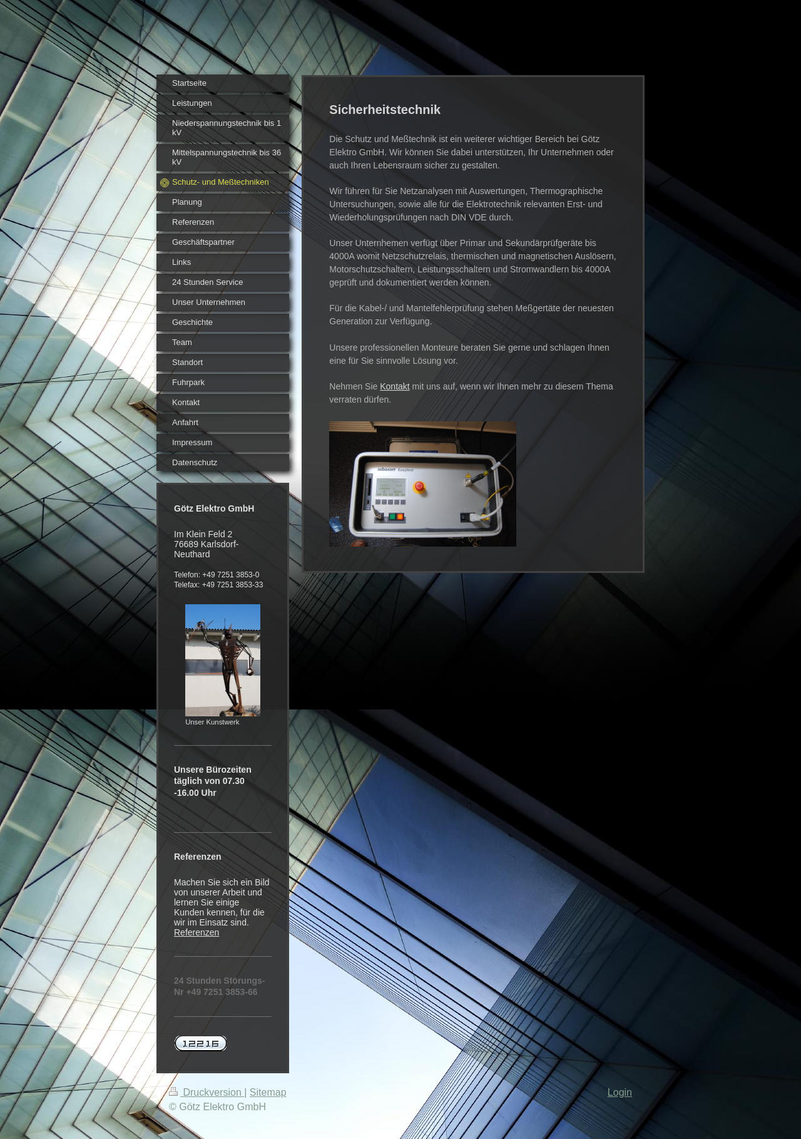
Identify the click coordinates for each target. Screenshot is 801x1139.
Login (620, 1092)
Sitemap (268, 1092)
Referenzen (196, 932)
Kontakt (394, 386)
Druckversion (206, 1092)
